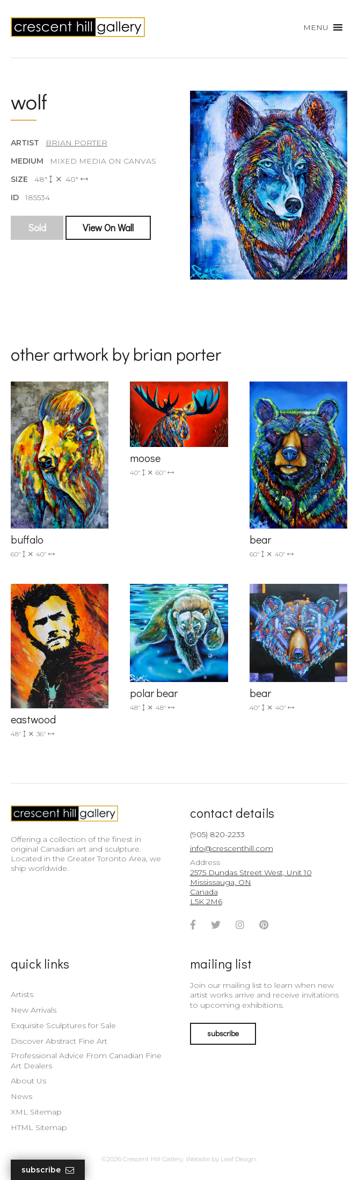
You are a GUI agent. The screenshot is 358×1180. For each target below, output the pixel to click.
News (21, 1096)
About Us (28, 1081)
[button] (315, 27)
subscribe (223, 1033)
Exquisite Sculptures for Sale (63, 1025)
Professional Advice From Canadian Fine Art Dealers (86, 1060)
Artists (22, 994)
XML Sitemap (36, 1112)
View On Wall (108, 227)
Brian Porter (76, 143)
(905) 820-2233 (217, 834)
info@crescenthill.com (231, 848)
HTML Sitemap (39, 1127)
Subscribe (47, 1170)
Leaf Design (238, 1159)
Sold (37, 227)
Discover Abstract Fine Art (59, 1041)
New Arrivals (33, 1010)
